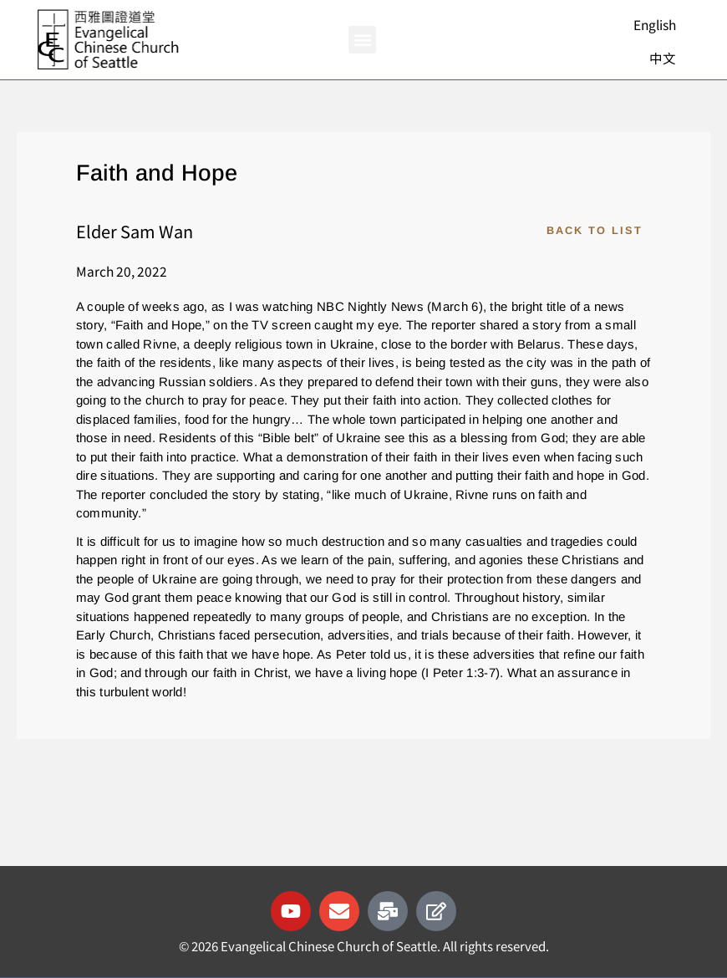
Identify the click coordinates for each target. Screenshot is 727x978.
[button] (362, 39)
